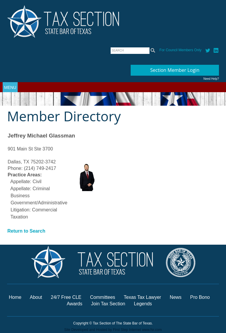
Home (15, 297)
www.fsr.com (152, 330)
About (36, 297)
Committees (102, 297)
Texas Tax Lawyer (142, 297)
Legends (143, 303)
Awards (75, 303)
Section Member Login (175, 70)
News (176, 297)
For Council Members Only (180, 50)
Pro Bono (200, 297)
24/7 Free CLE (66, 297)
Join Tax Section (108, 303)
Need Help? (211, 78)
